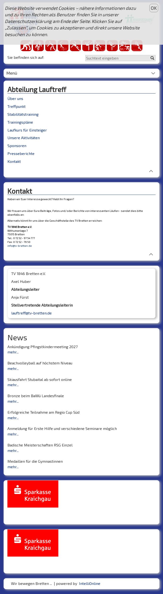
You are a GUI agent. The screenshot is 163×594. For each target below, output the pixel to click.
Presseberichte (20, 153)
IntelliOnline (89, 583)
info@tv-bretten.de (19, 245)
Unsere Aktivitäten (23, 137)
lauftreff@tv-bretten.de (31, 313)
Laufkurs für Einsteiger (27, 130)
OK (154, 8)
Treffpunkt (16, 106)
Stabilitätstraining (23, 114)
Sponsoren (16, 145)
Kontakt (14, 161)
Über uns (15, 98)
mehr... (13, 352)
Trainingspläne (20, 122)
